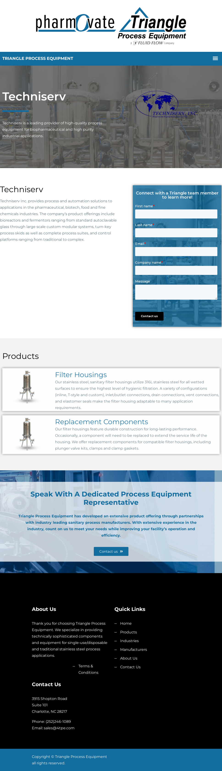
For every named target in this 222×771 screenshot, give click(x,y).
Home (126, 623)
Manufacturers (133, 649)
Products (128, 632)
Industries (129, 641)
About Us (128, 658)
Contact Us (130, 667)
